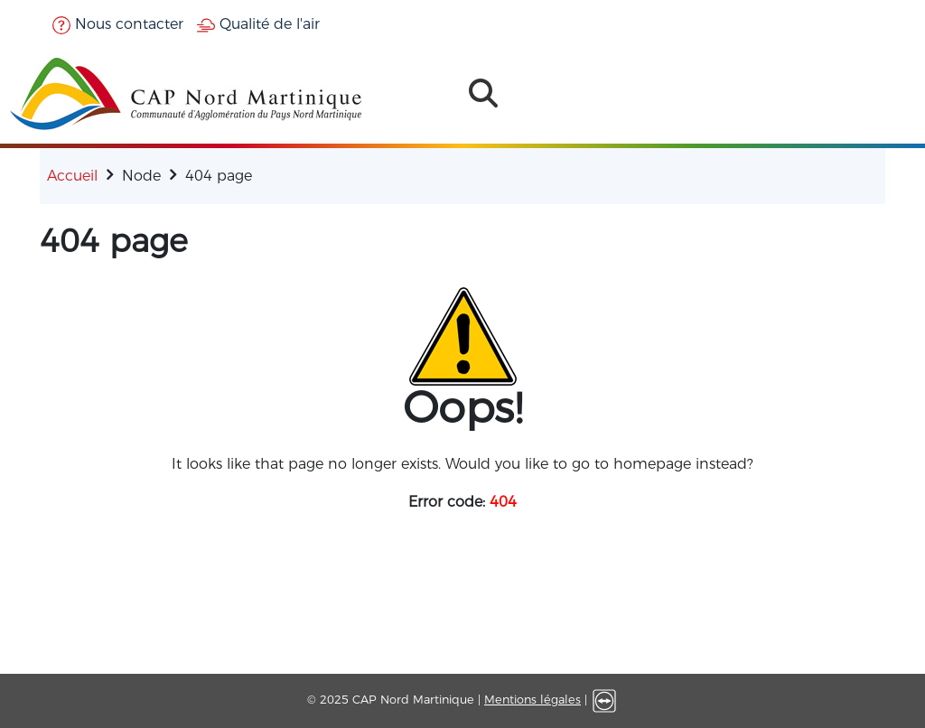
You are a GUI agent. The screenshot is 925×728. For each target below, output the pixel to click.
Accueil (72, 175)
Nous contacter (117, 24)
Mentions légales (532, 699)
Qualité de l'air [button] (258, 24)
